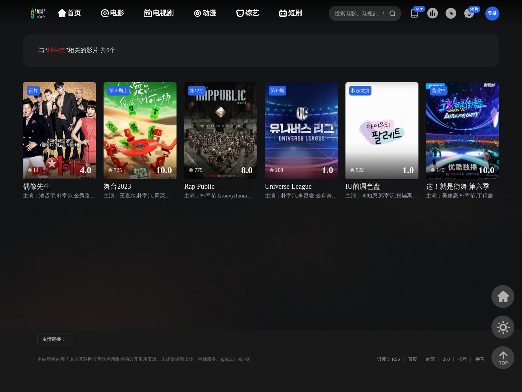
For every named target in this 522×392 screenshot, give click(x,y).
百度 (412, 359)
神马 (480, 359)
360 (446, 359)
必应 (430, 359)
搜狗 (462, 359)
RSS (396, 359)
